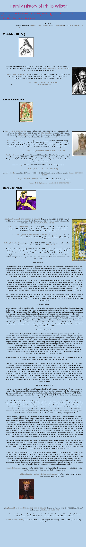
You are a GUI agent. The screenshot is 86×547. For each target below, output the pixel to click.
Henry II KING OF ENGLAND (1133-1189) (32, 235)
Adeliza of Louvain (24, 135)
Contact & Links (60, 14)
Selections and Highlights (49, 16)
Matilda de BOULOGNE (50, 510)
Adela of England (10, 173)
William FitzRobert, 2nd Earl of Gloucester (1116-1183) (38, 474)
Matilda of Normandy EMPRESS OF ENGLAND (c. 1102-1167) (43, 151)
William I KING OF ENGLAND (56, 68)
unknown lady (54, 137)
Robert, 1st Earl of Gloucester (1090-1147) (43, 169)
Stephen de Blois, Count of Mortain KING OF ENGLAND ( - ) (50, 183)
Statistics (75, 14)
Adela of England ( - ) (43, 84)
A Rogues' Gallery (8, 16)
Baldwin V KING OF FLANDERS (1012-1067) (47, 25)
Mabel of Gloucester (54, 245)
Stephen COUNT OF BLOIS (28, 179)
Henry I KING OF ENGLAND (15, 131)
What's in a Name (27, 16)
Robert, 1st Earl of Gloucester (14, 243)
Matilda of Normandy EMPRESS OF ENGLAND (22, 219)
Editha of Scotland (45, 133)
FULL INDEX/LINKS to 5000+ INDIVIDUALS (30, 14)
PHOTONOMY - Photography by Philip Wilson (18, 18)
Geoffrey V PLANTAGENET (44, 223)
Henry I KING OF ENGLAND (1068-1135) (43, 82)
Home (5, 14)
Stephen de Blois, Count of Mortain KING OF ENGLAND (25, 508)
